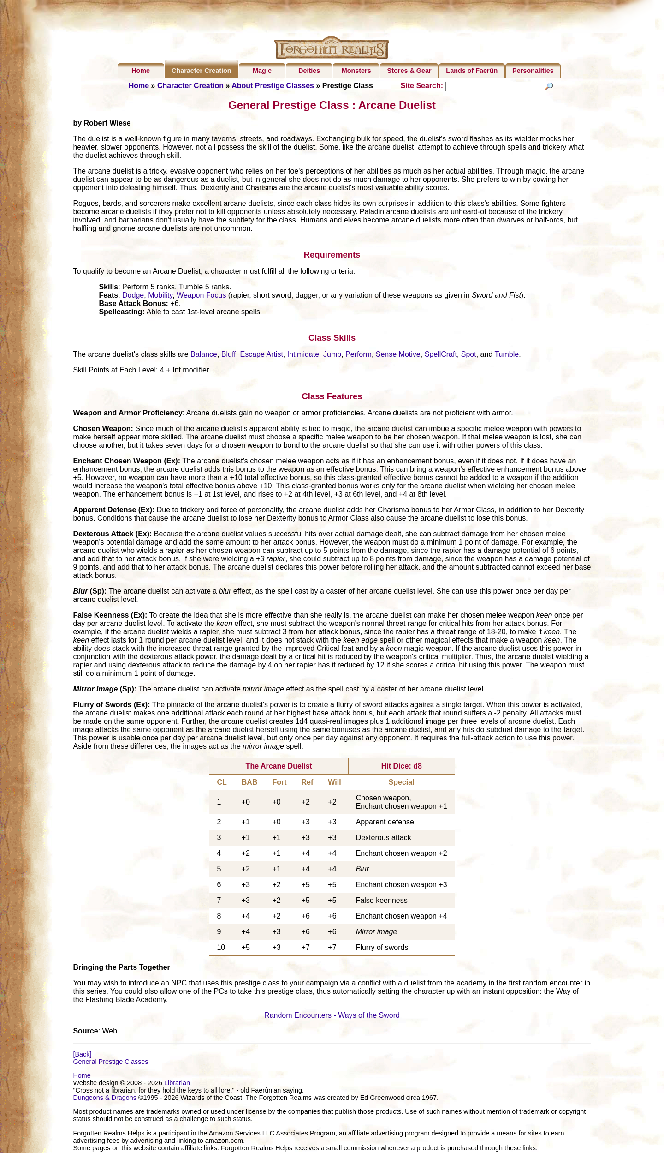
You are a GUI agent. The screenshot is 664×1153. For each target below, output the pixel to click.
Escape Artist (261, 356)
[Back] (82, 1055)
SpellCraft (441, 356)
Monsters (356, 70)
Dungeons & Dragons (104, 1099)
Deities (309, 70)
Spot (468, 356)
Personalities (533, 70)
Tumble (506, 356)
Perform (358, 356)
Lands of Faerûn (472, 70)
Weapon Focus (201, 296)
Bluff (228, 356)
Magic (262, 70)
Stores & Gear (409, 70)
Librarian (177, 1084)
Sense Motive (398, 356)
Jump (332, 356)
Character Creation (201, 70)
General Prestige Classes (110, 1062)
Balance (203, 356)
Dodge (133, 296)
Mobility (160, 296)
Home (140, 70)
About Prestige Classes (272, 86)
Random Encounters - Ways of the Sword (332, 1017)
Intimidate (303, 356)
